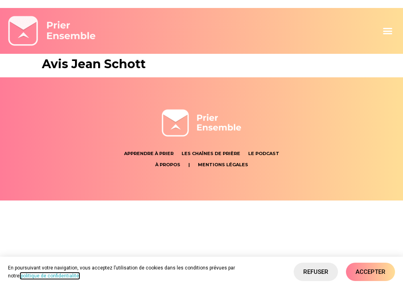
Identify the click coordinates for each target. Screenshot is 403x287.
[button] (387, 31)
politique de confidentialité (50, 276)
